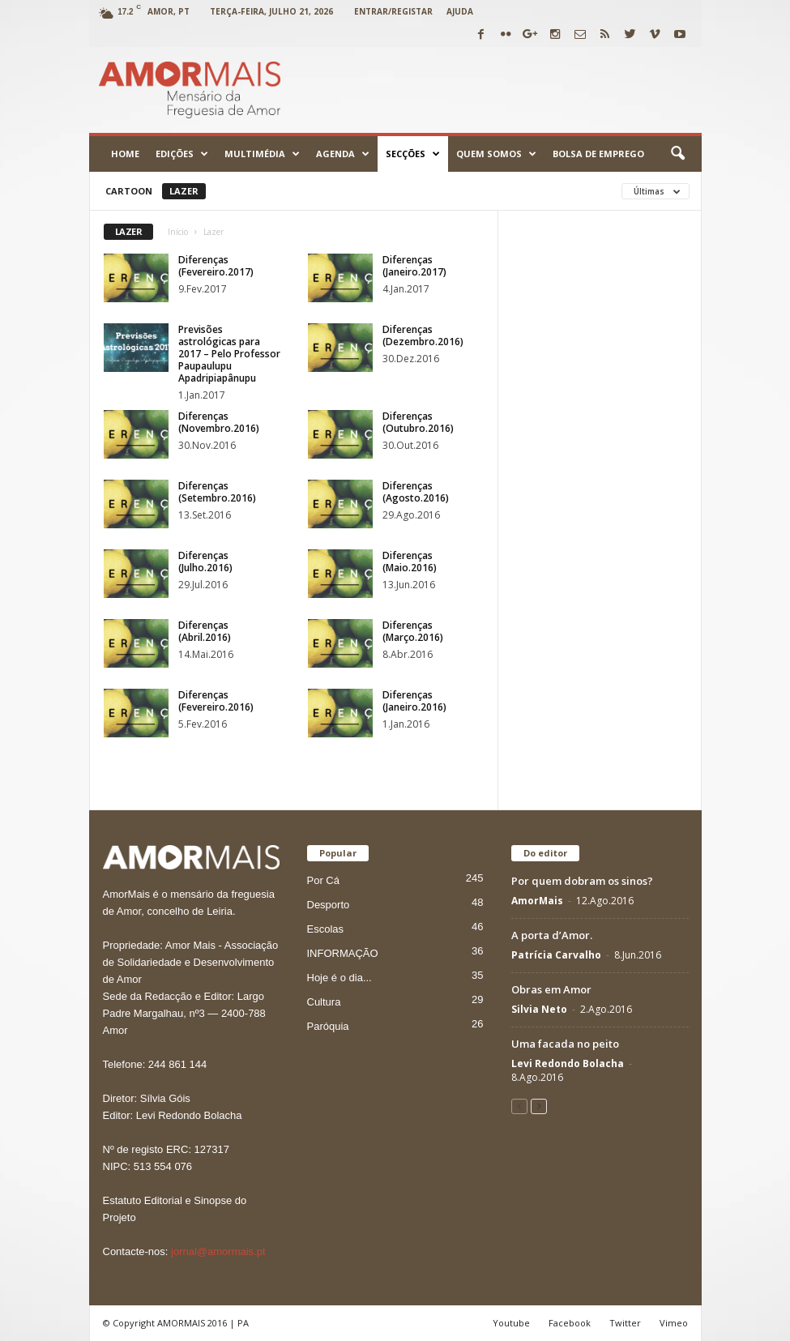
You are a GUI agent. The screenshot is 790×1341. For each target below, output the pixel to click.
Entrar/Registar (393, 11)
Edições (182, 154)
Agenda (342, 154)
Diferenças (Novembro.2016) (218, 422)
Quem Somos (496, 154)
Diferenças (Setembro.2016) (217, 492)
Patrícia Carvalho (556, 955)
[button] (677, 154)
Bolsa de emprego (598, 153)
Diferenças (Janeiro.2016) (414, 701)
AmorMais (537, 901)
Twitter (625, 1323)
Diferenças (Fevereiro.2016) (216, 701)
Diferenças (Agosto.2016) (415, 492)
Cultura (324, 1002)
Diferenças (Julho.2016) (205, 561)
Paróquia (328, 1026)
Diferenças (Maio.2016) (409, 561)
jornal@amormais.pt (218, 1251)
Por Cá (323, 880)
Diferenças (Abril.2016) (204, 631)
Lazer (184, 191)
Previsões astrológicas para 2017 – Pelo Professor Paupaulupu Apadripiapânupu (229, 353)
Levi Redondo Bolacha (567, 1063)
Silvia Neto (539, 1009)
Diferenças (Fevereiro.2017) (216, 266)
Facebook (570, 1323)
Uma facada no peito (565, 1043)
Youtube (511, 1323)
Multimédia (262, 154)
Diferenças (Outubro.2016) (418, 422)
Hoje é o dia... (339, 978)
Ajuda (459, 11)
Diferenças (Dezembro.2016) (422, 335)
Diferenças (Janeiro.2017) (414, 266)
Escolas (325, 929)
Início (178, 231)
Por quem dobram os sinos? (582, 880)
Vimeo (674, 1323)
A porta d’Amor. (551, 935)
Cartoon (128, 191)
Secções (413, 154)
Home (125, 153)
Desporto (328, 905)
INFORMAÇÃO (342, 953)
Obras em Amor (551, 989)
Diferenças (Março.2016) (412, 631)
